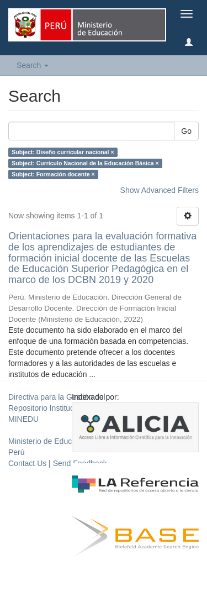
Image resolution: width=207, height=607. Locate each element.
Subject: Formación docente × (53, 174)
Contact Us (27, 463)
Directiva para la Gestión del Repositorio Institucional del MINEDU (56, 408)
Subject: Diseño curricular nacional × (63, 152)
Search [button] (33, 65)
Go (186, 131)
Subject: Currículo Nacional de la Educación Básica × (85, 163)
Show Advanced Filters (159, 190)
